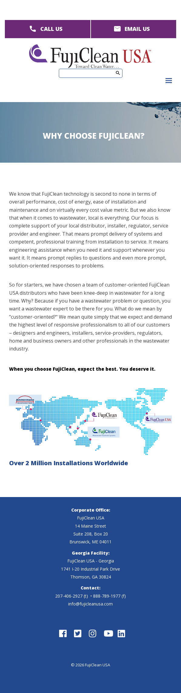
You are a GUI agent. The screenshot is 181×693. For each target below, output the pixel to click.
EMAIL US (137, 28)
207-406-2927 (68, 596)
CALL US (51, 28)
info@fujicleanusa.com (90, 604)
